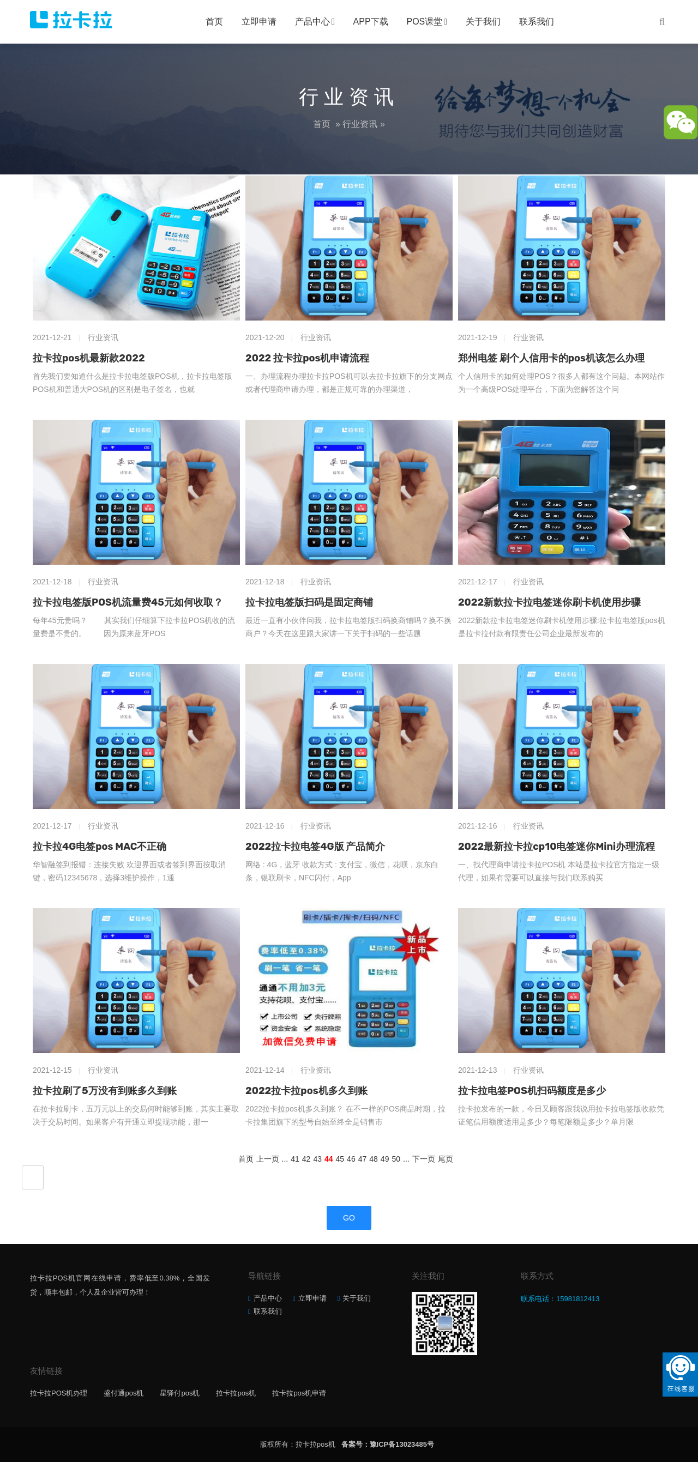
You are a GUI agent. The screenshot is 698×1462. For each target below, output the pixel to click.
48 (373, 1159)
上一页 (267, 1159)
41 (295, 1159)
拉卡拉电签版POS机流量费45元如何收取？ (128, 602)
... (285, 1159)
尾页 (445, 1159)
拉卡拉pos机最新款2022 (89, 358)
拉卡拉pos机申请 (299, 1393)
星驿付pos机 (180, 1393)
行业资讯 (359, 124)
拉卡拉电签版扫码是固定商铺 (309, 602)
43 (317, 1159)
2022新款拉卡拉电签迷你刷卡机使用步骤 (549, 602)
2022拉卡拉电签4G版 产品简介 (315, 847)
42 (306, 1159)
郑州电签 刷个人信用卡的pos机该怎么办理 (551, 358)
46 (351, 1159)
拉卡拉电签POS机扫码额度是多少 (532, 1091)
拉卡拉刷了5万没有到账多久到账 (105, 1091)
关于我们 (483, 21)
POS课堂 (425, 21)
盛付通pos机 (123, 1393)
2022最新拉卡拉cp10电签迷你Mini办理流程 (556, 847)
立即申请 (259, 21)
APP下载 (370, 21)
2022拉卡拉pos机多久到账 (306, 1091)
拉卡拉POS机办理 (58, 1393)
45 (340, 1159)
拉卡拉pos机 (236, 1393)
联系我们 (536, 21)
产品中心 (312, 21)
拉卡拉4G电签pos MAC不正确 (100, 847)
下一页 (423, 1159)
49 (385, 1159)
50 (396, 1159)
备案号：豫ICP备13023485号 (388, 1444)
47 (362, 1159)
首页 (214, 21)
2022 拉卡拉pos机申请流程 (307, 358)
